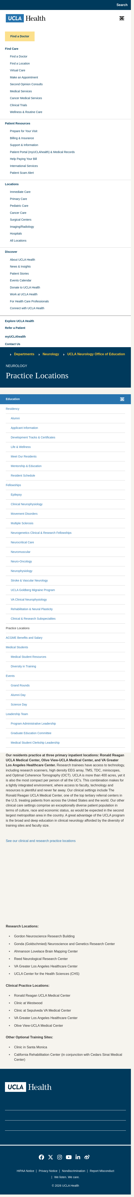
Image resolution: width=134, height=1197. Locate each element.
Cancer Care (18, 212)
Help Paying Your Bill (23, 159)
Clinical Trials (18, 105)
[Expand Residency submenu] (71, 409)
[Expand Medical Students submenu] (76, 647)
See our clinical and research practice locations (41, 841)
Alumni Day (18, 695)
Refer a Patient (15, 328)
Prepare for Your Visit (23, 131)
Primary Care (18, 199)
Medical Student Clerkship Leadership (35, 742)
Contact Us (12, 344)
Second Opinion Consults (26, 84)
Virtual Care (17, 70)
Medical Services (21, 91)
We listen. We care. (67, 1177)
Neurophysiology (21, 571)
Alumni (15, 418)
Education (13, 399)
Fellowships (13, 485)
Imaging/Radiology (22, 226)
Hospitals (16, 233)
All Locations (18, 240)
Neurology (51, 354)
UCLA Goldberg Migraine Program (33, 590)
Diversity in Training (23, 666)
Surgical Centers (20, 219)
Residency (12, 408)
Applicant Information (24, 427)
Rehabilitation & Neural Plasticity (32, 609)
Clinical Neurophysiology (26, 504)
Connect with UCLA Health (27, 308)
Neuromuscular (20, 551)
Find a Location (20, 63)
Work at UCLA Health (23, 294)
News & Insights (20, 266)
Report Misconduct (102, 1171)
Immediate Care (20, 191)
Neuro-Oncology (21, 561)
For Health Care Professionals (29, 301)
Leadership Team (17, 714)
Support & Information (24, 145)
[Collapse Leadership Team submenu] (124, 714)
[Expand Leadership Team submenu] (76, 714)
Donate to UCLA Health (25, 287)
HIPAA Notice (25, 1171)
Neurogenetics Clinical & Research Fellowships (41, 532)
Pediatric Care (19, 205)
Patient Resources (17, 123)
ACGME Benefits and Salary (24, 637)
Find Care (11, 48)
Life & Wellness (21, 447)
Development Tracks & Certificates (33, 437)
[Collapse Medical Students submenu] (124, 647)
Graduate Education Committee (31, 733)
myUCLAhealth (15, 336)
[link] (41, 1157)
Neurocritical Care (22, 542)
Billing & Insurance (22, 138)
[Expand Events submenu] (69, 676)
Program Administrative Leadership (33, 723)
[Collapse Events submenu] (124, 676)
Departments (24, 354)
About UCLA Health (22, 259)
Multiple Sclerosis (22, 523)
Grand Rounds (20, 685)
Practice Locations (17, 628)
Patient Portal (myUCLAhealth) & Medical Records (42, 152)
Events (10, 676)
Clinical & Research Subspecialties (33, 618)
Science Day (19, 704)
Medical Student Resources (28, 656)
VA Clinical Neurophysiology (29, 599)
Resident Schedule (23, 475)
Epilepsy (16, 494)
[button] (65, 321)
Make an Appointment (24, 77)
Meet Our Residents (24, 456)
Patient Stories (19, 273)
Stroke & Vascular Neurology (29, 580)
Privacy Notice (48, 1171)
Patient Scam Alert (22, 172)
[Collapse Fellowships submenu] (124, 485)
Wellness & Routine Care (26, 112)
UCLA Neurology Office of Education (96, 354)
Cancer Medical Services (26, 98)
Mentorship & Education (26, 466)
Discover (11, 251)
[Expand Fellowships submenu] (72, 485)
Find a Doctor (18, 56)
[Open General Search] (121, 5)
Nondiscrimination (73, 1171)
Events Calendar (20, 280)
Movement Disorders (24, 513)
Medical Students (17, 647)
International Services (24, 166)
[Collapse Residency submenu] (124, 409)
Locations (12, 184)
